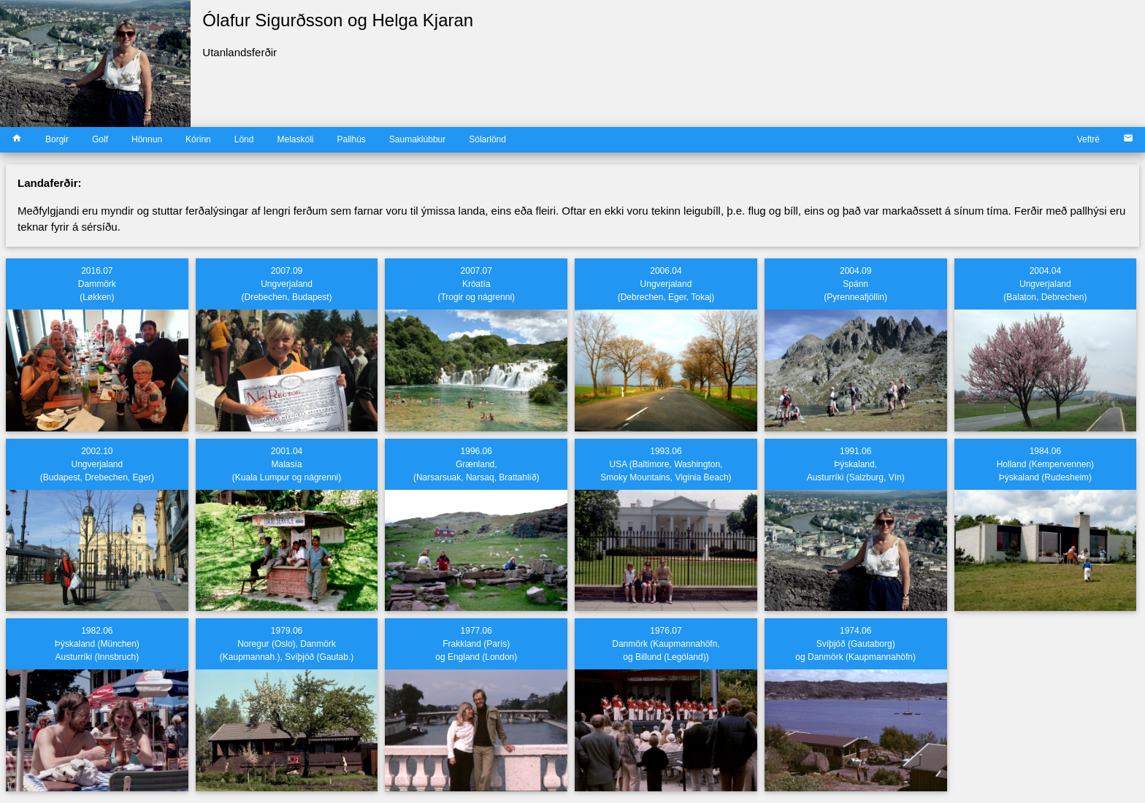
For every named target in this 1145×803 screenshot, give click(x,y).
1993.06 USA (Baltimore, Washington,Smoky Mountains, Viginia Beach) (665, 464)
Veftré (1088, 139)
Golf (100, 139)
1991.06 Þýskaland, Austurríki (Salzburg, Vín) (856, 464)
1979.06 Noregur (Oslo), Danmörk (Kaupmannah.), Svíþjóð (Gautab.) (286, 644)
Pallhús (351, 139)
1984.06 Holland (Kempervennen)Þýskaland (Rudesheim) (1045, 464)
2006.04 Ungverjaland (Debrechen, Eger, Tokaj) (666, 284)
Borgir (57, 139)
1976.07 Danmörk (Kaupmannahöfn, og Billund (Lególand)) (665, 644)
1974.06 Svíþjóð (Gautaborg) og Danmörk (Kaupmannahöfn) (855, 644)
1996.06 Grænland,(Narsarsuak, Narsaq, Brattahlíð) (476, 464)
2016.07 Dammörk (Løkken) (97, 284)
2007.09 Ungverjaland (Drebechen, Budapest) (287, 284)
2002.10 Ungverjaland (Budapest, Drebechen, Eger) (97, 464)
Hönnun (146, 139)
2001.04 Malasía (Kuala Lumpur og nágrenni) (286, 464)
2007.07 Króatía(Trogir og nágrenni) (476, 284)
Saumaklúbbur (417, 139)
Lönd (244, 139)
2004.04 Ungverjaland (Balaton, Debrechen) (1045, 284)
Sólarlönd (487, 139)
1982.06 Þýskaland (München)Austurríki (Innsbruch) (97, 644)
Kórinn (198, 139)
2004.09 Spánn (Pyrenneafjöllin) (855, 284)
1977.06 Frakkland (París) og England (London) (476, 644)
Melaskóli (295, 139)
